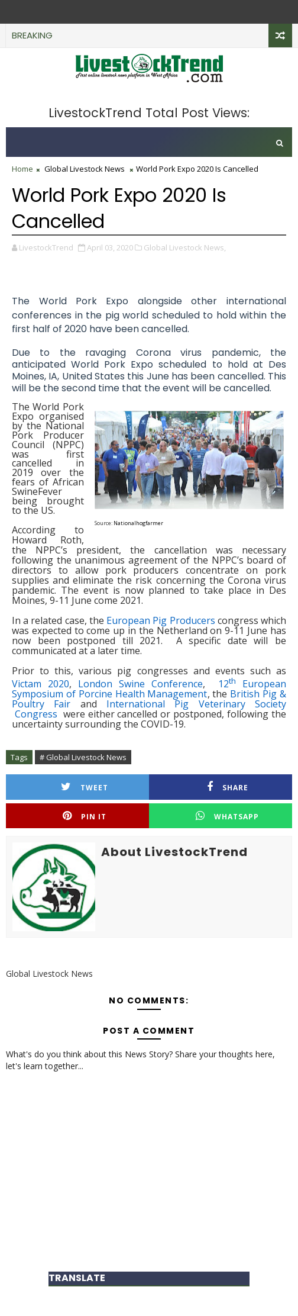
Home (22, 168)
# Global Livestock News (83, 757)
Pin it (84, 816)
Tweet (84, 787)
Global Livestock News (84, 168)
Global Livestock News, (185, 247)
